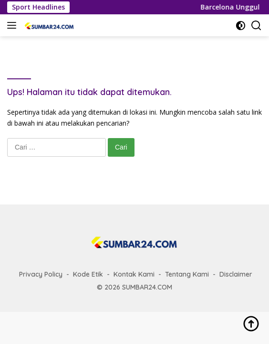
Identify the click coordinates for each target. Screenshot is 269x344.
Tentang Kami (187, 274)
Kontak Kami (134, 274)
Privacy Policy (40, 274)
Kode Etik (88, 274)
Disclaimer (235, 274)
